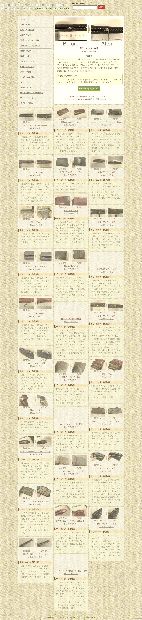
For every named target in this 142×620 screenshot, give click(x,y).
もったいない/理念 (27, 77)
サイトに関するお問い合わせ (31, 93)
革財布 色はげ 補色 (71, 377)
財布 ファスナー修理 (89, 48)
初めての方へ (25, 25)
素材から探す (25, 51)
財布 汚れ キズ (71, 211)
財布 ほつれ (35, 410)
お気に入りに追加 (27, 30)
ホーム (23, 19)
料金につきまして (27, 67)
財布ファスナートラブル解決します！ (71, 521)
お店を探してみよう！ (29, 62)
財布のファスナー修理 (106, 172)
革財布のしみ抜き (71, 266)
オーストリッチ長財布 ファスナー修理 (71, 571)
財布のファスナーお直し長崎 (71, 424)
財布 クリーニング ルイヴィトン (106, 421)
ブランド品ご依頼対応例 (30, 46)
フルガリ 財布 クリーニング (71, 471)
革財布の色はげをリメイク (71, 122)
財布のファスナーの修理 (71, 319)
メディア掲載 (25, 72)
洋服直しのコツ (26, 88)
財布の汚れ (35, 222)
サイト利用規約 (26, 103)
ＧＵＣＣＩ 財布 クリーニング (35, 502)
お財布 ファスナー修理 (35, 363)
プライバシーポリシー (29, 98)
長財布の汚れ (106, 374)
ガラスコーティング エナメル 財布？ (107, 122)
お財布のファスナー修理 (35, 266)
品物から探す (25, 35)
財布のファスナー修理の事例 (35, 125)
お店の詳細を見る (89, 51)
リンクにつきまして (28, 82)
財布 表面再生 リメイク (71, 172)
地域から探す (25, 56)
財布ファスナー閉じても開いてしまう (35, 452)
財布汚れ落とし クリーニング (36, 554)
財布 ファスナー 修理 (106, 524)
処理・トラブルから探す (30, 40)
